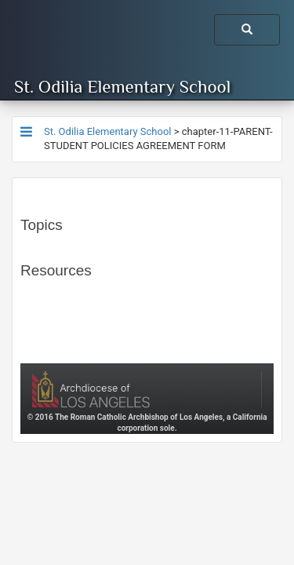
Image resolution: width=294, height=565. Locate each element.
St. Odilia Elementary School (122, 86)
